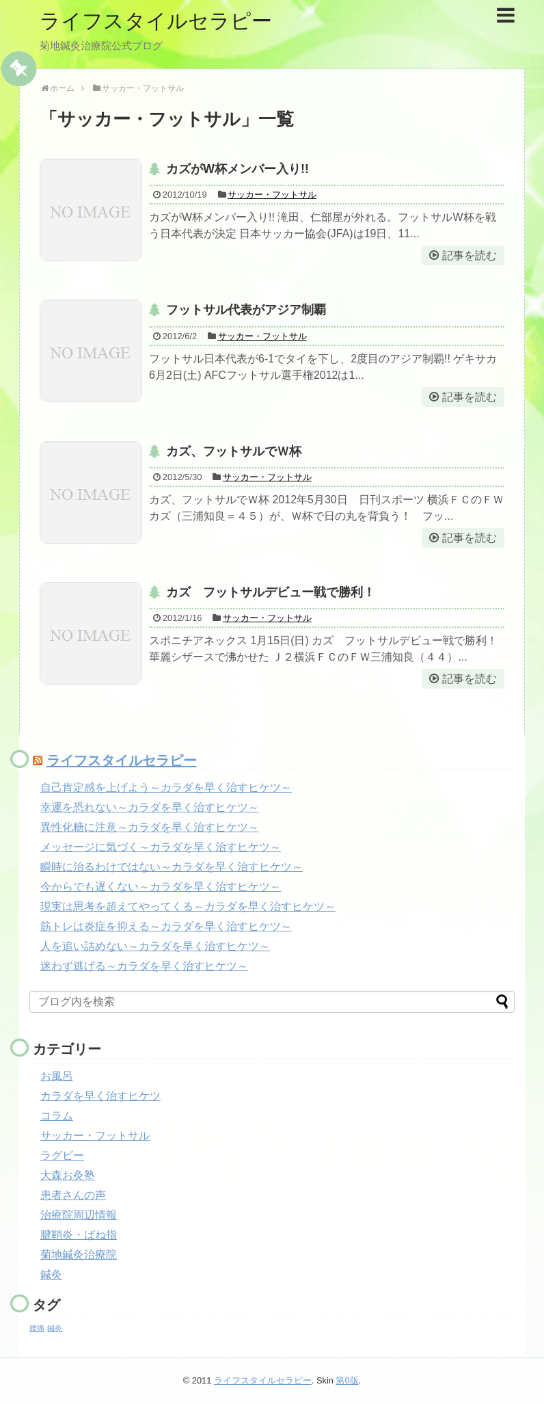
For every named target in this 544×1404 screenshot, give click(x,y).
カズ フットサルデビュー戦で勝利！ (270, 592)
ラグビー (62, 1155)
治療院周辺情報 (78, 1215)
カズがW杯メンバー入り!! (237, 169)
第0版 (347, 1380)
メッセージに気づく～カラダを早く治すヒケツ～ (160, 847)
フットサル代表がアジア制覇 (246, 310)
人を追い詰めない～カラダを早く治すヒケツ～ (155, 946)
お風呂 (56, 1076)
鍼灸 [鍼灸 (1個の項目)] (54, 1328)
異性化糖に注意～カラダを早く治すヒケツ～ (149, 827)
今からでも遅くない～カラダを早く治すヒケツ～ (160, 886)
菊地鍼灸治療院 (78, 1254)
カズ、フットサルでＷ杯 (233, 451)
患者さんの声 (73, 1195)
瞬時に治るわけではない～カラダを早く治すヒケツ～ (171, 867)
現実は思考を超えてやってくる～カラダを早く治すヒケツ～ (188, 906)
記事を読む (469, 255)
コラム (56, 1116)
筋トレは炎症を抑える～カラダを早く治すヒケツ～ (166, 926)
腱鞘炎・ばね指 (78, 1235)
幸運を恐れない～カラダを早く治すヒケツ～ (149, 807)
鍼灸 (51, 1274)
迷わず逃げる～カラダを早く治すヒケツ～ (144, 966)
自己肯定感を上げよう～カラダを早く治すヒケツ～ (166, 787)
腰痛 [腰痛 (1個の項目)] (36, 1328)
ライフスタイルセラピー (156, 21)
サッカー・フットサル (272, 194)
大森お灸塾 (67, 1175)
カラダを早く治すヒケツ (100, 1096)
